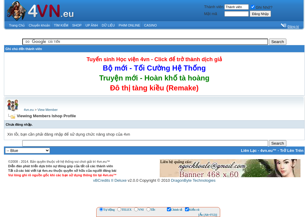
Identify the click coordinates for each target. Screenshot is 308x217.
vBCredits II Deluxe (110, 180)
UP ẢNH (91, 25)
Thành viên (213, 7)
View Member (48, 110)
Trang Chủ (17, 25)
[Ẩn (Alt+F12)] (207, 214)
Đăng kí (293, 26)
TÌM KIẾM (61, 25)
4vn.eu (29, 110)
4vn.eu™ (268, 150)
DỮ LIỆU (108, 25)
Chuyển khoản (39, 25)
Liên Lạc (249, 150)
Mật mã (210, 13)
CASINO (150, 25)
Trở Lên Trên (291, 150)
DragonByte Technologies (193, 180)
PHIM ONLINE (129, 25)
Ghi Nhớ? (262, 7)
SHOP (77, 25)
